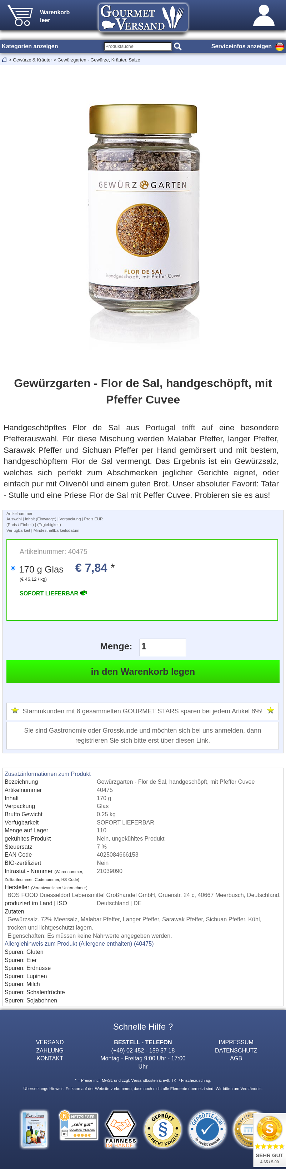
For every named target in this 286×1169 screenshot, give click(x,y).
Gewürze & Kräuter (32, 60)
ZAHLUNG (50, 1050)
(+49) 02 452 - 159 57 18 (143, 1050)
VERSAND (50, 1042)
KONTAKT (49, 1058)
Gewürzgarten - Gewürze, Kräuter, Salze (98, 60)
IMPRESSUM (236, 1042)
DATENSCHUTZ (236, 1050)
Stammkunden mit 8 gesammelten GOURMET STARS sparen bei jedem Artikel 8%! (142, 711)
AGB (236, 1058)
